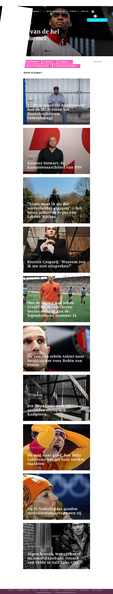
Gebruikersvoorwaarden (69, 590)
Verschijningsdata (97, 590)
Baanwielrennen (28, 62)
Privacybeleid (55, 590)
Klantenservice (84, 590)
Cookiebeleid (44, 590)
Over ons (84, 11)
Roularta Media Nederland (44, 592)
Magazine (35, 11)
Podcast (73, 11)
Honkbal (64, 62)
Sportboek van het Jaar (55, 11)
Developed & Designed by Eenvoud (65, 592)
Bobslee (48, 62)
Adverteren (10, 590)
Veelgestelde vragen (23, 590)
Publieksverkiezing (65, 66)
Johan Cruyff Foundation (33, 66)
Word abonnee (97, 20)
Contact (34, 590)
